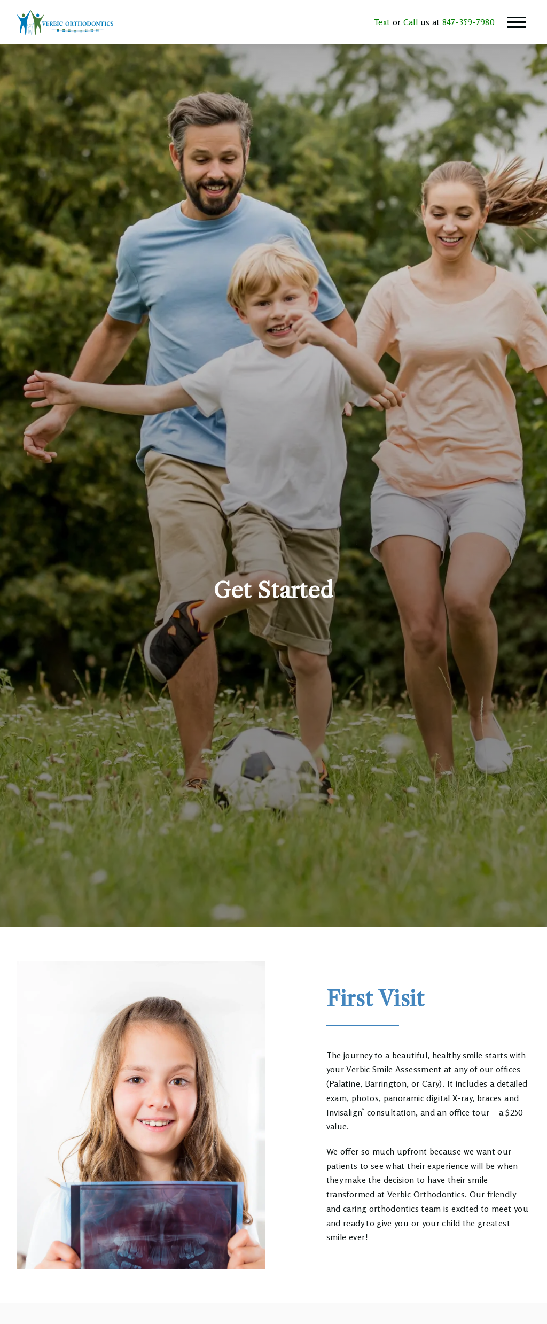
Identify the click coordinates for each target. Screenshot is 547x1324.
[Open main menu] (516, 22)
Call (409, 22)
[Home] (65, 22)
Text (382, 22)
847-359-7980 (467, 22)
